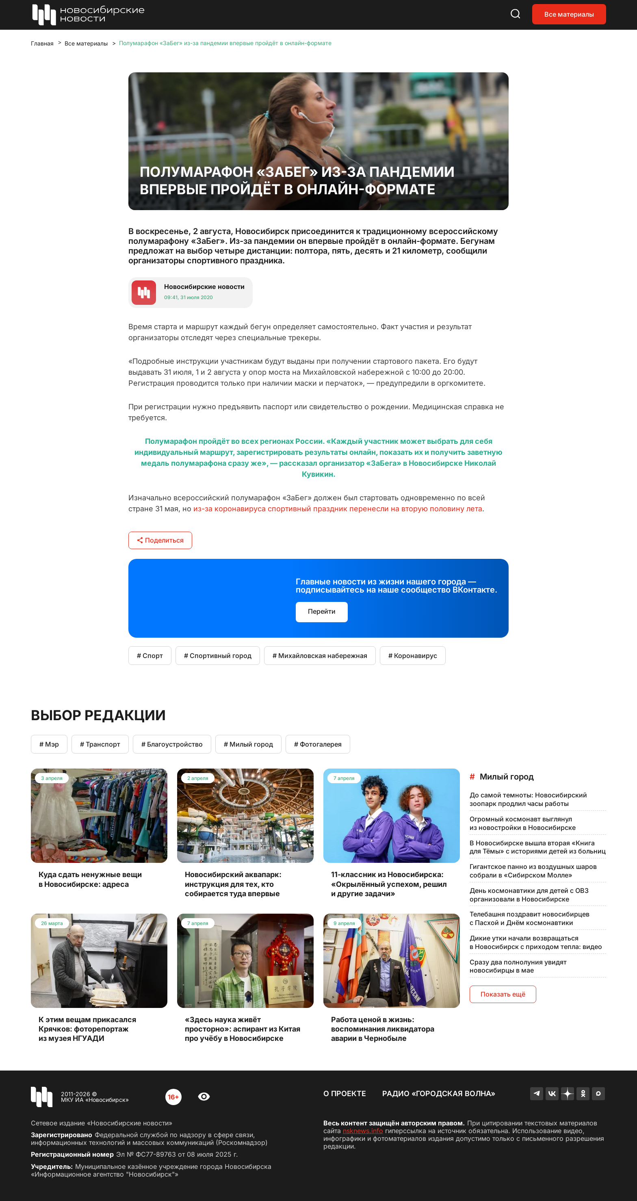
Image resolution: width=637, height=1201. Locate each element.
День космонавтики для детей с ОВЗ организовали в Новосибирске (529, 894)
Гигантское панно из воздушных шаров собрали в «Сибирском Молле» (533, 870)
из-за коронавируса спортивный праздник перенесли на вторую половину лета (337, 508)
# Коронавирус (412, 656)
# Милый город (248, 744)
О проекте (344, 1093)
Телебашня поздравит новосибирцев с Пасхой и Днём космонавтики (529, 918)
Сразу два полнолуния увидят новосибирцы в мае (518, 966)
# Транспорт (100, 744)
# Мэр (49, 744)
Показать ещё (503, 994)
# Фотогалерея (318, 744)
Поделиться (160, 540)
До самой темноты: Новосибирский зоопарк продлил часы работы (528, 799)
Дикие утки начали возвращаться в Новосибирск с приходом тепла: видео (536, 942)
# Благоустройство (172, 744)
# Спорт (150, 656)
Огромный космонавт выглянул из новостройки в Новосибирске (523, 823)
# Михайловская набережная (320, 656)
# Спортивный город (217, 656)
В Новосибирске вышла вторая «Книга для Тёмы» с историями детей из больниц (538, 847)
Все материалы (569, 14)
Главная (42, 43)
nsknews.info (363, 1131)
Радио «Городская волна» (438, 1093)
